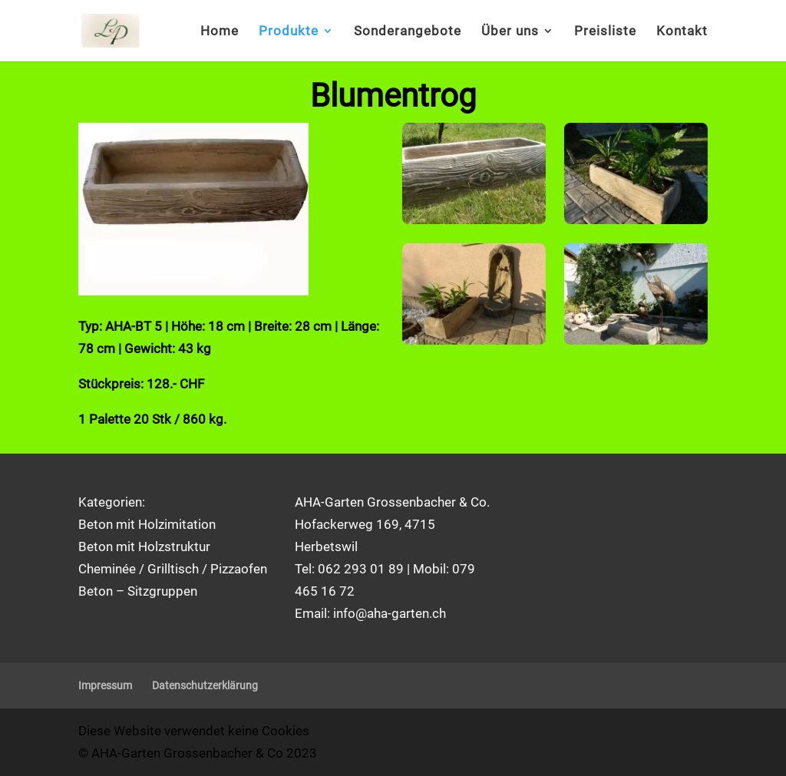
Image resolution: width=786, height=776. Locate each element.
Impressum (105, 685)
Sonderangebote (407, 31)
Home (219, 31)
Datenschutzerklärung (205, 685)
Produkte (289, 31)
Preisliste (605, 31)
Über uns (510, 31)
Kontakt (682, 31)
